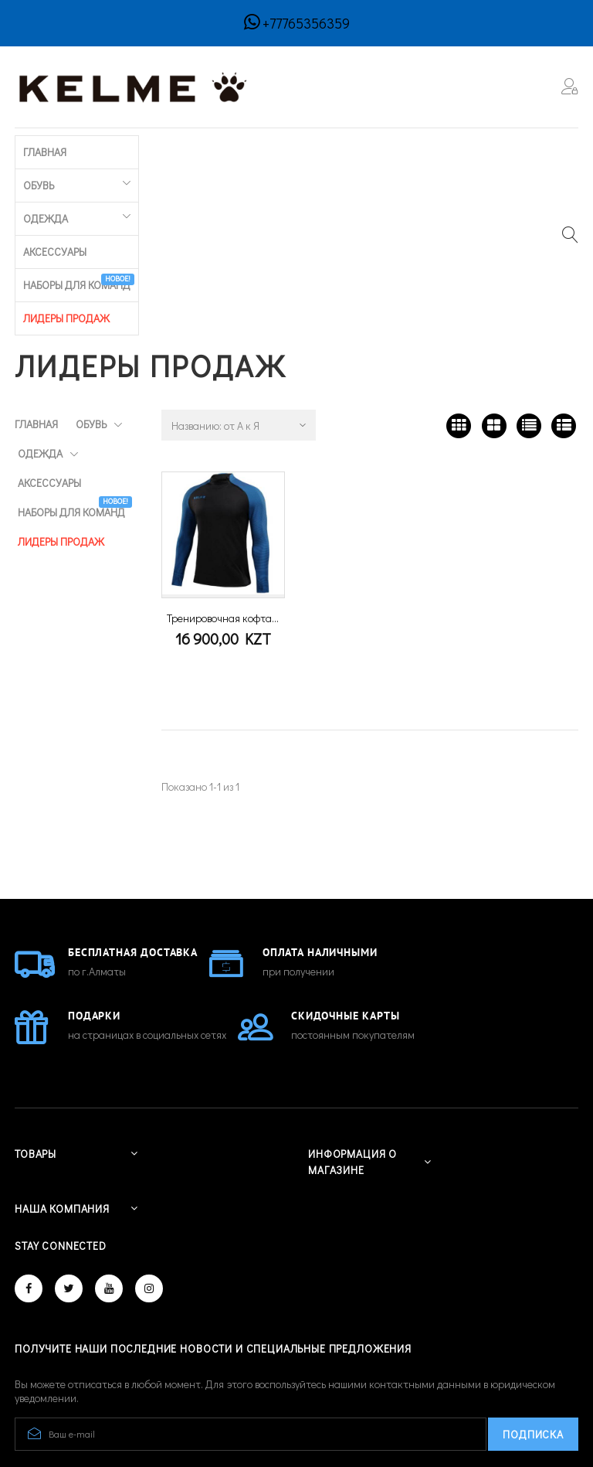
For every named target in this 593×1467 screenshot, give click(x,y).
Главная (36, 149)
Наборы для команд (354, 146)
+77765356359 (306, 23)
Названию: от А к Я (215, 254)
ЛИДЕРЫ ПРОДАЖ (467, 149)
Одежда (163, 149)
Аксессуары (249, 149)
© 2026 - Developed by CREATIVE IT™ (101, 1397)
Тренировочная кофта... (223, 447)
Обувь (92, 149)
